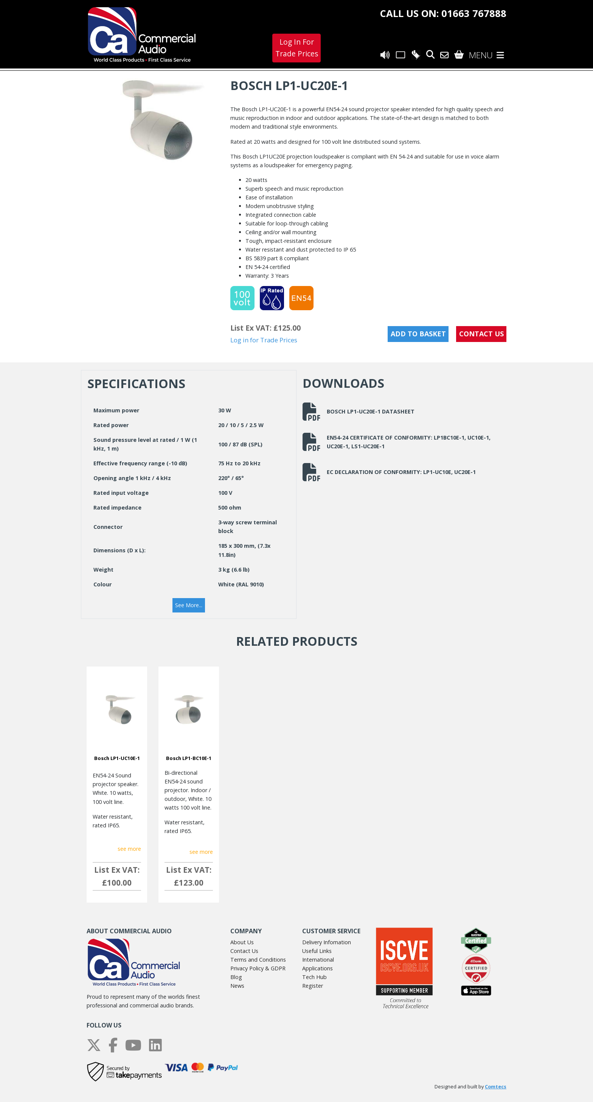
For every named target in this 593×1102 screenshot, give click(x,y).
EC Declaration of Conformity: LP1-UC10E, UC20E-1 (389, 472)
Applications (317, 968)
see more (129, 848)
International (318, 959)
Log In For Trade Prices (296, 48)
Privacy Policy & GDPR (258, 968)
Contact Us (244, 950)
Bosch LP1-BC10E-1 (188, 758)
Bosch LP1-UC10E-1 (117, 758)
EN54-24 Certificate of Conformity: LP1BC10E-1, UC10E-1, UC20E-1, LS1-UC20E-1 (397, 442)
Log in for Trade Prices (263, 340)
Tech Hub (314, 977)
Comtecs (495, 1086)
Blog (236, 977)
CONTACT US (481, 333)
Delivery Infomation (326, 942)
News (237, 985)
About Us (242, 942)
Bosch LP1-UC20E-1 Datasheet (358, 412)
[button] (188, 605)
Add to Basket (418, 333)
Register (312, 985)
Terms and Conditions (258, 959)
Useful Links (317, 950)
